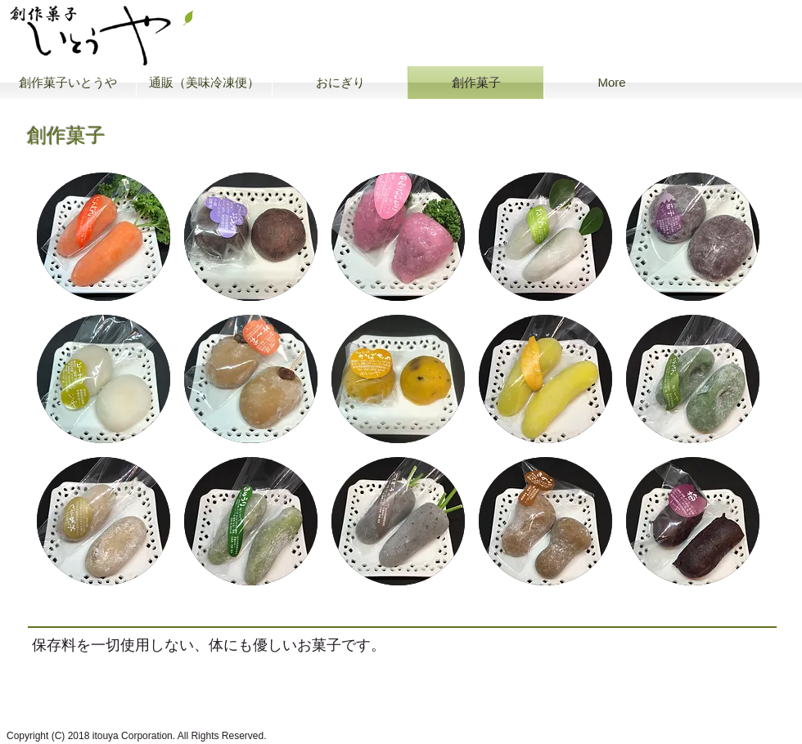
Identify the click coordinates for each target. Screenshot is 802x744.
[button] (103, 237)
